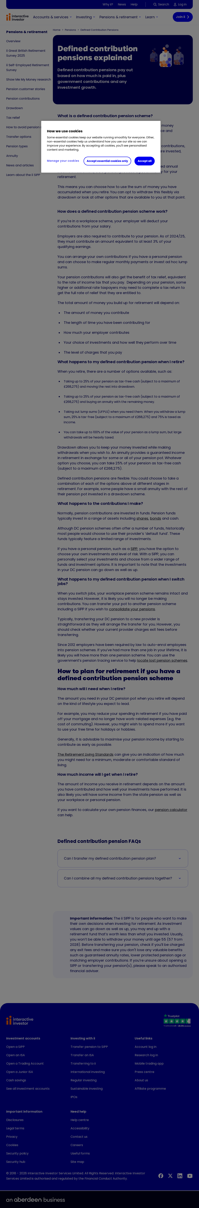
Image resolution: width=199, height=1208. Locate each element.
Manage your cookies (63, 161)
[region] (101, 147)
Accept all (145, 161)
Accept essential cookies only (107, 161)
